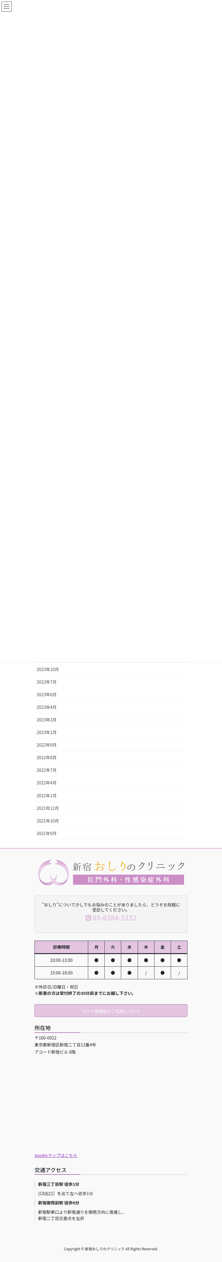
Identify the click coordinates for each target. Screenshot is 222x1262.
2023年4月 (47, 707)
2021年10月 (48, 821)
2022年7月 (47, 770)
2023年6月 (47, 694)
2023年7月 (47, 682)
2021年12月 (48, 808)
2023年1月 (47, 732)
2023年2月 (47, 720)
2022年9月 (47, 745)
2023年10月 (48, 669)
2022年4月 (47, 783)
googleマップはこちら (55, 1155)
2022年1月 (47, 795)
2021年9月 (47, 833)
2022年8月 (47, 757)
